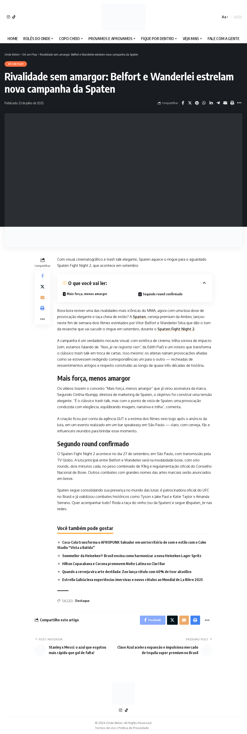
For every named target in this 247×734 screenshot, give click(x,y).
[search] (216, 17)
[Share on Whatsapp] (204, 103)
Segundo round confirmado (163, 294)
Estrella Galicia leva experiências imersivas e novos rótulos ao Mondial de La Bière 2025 (132, 579)
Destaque (82, 601)
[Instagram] (8, 17)
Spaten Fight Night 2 (175, 329)
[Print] (232, 103)
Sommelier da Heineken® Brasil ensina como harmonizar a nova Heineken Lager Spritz (131, 555)
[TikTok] (14, 17)
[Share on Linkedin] (211, 103)
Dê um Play (15, 64)
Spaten (139, 316)
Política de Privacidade (133, 728)
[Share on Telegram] (218, 103)
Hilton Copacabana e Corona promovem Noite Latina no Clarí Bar (113, 563)
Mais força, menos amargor (87, 294)
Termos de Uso (105, 728)
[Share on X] (190, 103)
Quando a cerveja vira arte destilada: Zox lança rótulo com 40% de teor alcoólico (126, 571)
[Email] (225, 103)
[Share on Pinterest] (197, 103)
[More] (239, 103)
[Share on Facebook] (183, 103)
